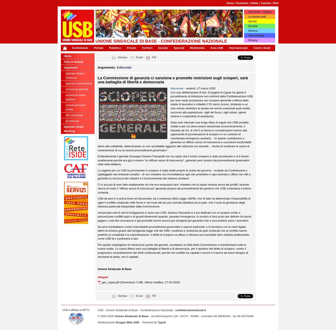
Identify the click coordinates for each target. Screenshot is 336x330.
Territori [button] (147, 48)
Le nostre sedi (257, 16)
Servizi (252, 21)
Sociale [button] (163, 48)
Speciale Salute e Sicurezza (75, 75)
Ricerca (253, 30)
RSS (275, 3)
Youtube (266, 3)
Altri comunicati (74, 115)
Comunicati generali (77, 89)
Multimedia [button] (197, 48)
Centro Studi (262, 48)
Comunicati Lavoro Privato (76, 107)
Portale (98, 48)
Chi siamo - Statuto (260, 12)
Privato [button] (131, 48)
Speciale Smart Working (79, 83)
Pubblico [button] (115, 48)
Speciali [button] (179, 48)
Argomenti (71, 67)
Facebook (242, 3)
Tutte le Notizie (73, 61)
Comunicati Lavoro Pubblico (76, 97)
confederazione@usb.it (190, 310)
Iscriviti (252, 26)
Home (230, 3)
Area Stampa (256, 35)
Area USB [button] (216, 48)
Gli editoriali (72, 121)
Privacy (253, 40)
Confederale (80, 48)
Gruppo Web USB (127, 322)
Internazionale (238, 48)
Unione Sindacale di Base (131, 316)
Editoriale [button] (124, 67)
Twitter (254, 3)
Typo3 (162, 322)
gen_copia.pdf (111, 282)
